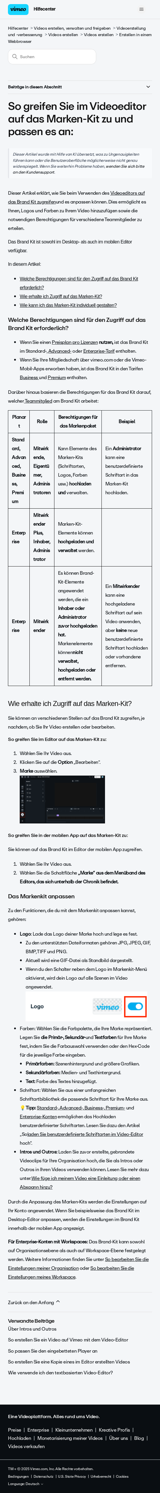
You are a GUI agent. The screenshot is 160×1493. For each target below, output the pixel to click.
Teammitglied (38, 401)
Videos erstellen (63, 34)
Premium (57, 377)
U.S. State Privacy (72, 1476)
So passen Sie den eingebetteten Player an (52, 1351)
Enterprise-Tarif (99, 351)
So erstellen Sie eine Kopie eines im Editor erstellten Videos (69, 1362)
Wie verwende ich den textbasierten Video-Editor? (60, 1373)
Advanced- (59, 351)
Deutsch (35, 1484)
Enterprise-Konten (38, 1117)
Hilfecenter (45, 9)
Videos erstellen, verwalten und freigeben (72, 28)
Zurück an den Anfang (34, 1302)
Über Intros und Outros (32, 1329)
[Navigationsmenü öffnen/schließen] (141, 9)
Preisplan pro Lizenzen (75, 342)
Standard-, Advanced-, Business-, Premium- (81, 1108)
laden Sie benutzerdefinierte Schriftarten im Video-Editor (85, 1134)
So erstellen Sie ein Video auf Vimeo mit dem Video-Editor (68, 1340)
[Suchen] (52, 56)
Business (29, 377)
